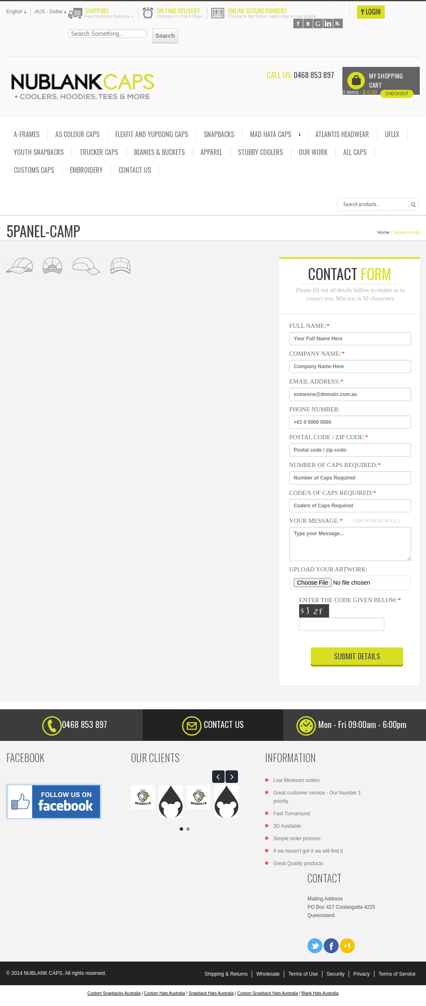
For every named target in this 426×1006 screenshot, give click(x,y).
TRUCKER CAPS (98, 152)
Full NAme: (309, 325)
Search (412, 204)
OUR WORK (313, 152)
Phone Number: (314, 409)
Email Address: (316, 381)
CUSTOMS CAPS (34, 170)
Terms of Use (303, 974)
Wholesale (268, 974)
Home (383, 232)
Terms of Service (397, 974)
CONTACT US (135, 170)
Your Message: (344, 521)
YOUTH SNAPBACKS (39, 152)
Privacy (361, 974)
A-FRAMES (27, 134)
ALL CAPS (355, 152)
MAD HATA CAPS (270, 134)
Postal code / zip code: (328, 437)
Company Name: (316, 353)
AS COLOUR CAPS (77, 134)
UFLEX (392, 134)
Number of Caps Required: (335, 465)
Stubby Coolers (260, 152)
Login (371, 12)
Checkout (397, 93)
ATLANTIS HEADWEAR (342, 134)
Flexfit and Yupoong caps (151, 134)
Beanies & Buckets (159, 152)
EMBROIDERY (86, 170)
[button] (218, 776)
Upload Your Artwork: (328, 569)
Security (335, 974)
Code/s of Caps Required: (332, 492)
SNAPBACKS (219, 134)
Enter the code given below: (354, 616)
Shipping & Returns (226, 974)
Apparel (211, 152)
